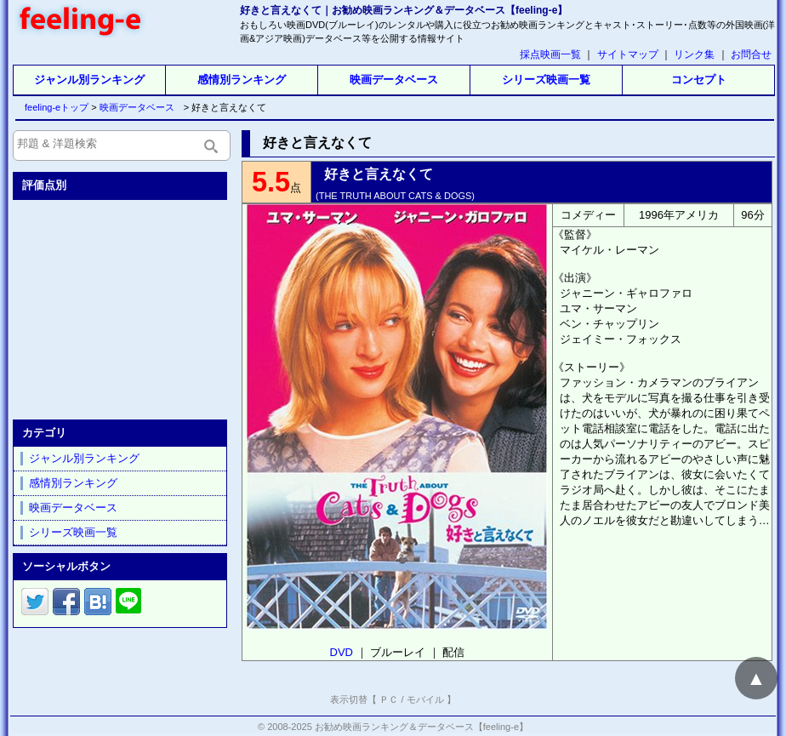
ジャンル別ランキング (89, 79)
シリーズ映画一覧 (546, 79)
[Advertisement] (122, 306)
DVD (341, 652)
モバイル (425, 699)
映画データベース (394, 79)
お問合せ (751, 54)
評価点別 (44, 185)
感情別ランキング (241, 79)
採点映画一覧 (550, 54)
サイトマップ (627, 54)
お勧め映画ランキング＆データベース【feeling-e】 (421, 727)
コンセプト (698, 79)
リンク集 (694, 54)
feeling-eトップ (53, 107)
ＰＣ (388, 699)
